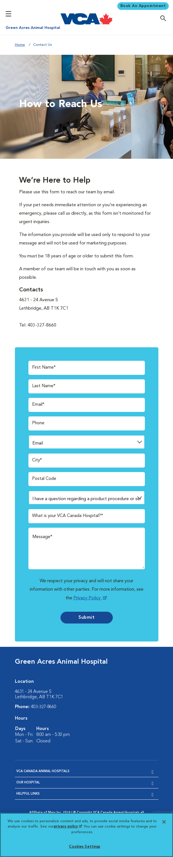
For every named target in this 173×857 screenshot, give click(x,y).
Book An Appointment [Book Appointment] (143, 6)
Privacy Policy (87, 598)
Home (20, 45)
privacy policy (68, 826)
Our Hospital (28, 782)
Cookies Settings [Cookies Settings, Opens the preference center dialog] (84, 847)
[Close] (164, 822)
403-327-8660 (43, 706)
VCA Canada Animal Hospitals (42, 771)
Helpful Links (28, 793)
